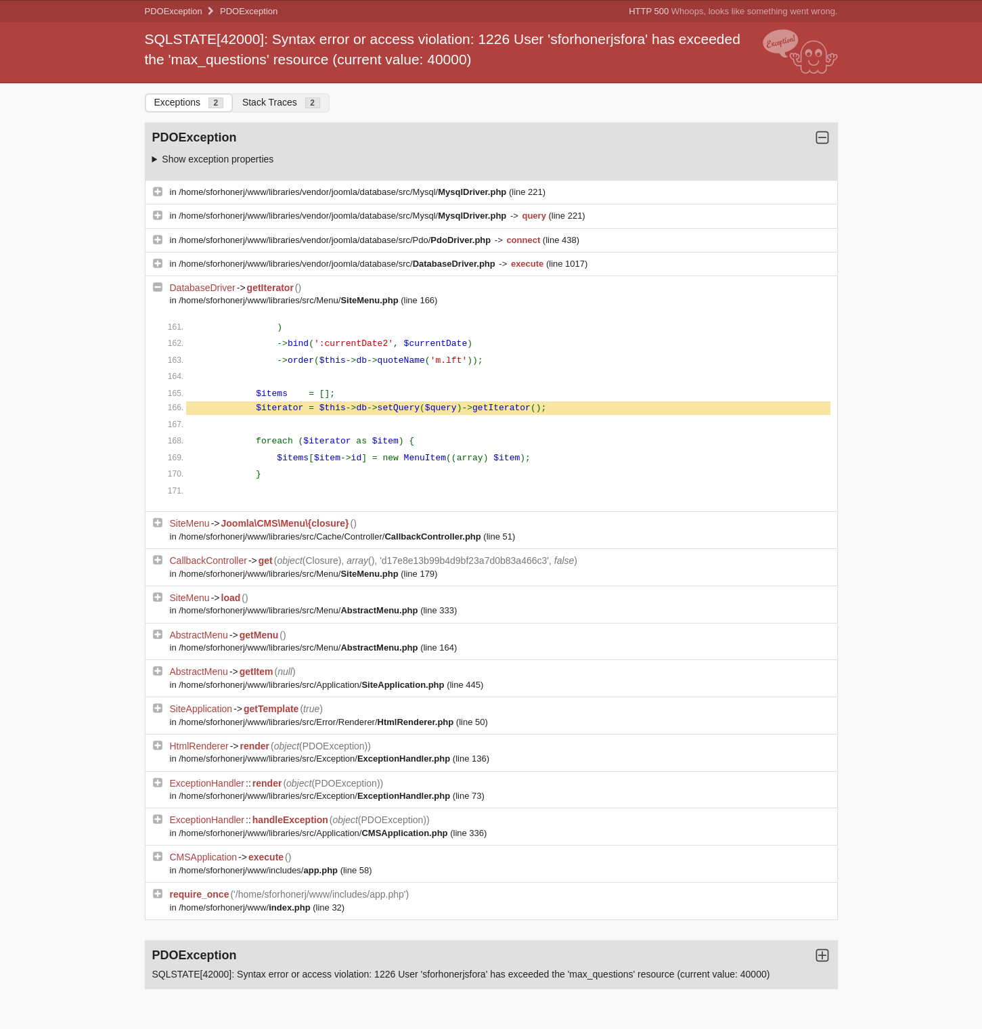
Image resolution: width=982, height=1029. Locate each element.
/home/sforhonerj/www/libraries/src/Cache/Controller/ (331, 536)
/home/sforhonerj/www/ (246, 907)
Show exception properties (217, 159)
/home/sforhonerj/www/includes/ (259, 870)
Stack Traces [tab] (281, 102)
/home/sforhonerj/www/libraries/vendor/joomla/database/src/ (338, 264)
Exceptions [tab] (188, 102)
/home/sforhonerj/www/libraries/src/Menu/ (290, 300)
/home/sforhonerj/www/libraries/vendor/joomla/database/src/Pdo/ (336, 240)
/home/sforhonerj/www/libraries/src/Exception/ (316, 758)
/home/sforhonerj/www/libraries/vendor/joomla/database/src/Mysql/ (344, 192)
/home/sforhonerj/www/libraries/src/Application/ (313, 685)
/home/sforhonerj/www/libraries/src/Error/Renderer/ (317, 722)
